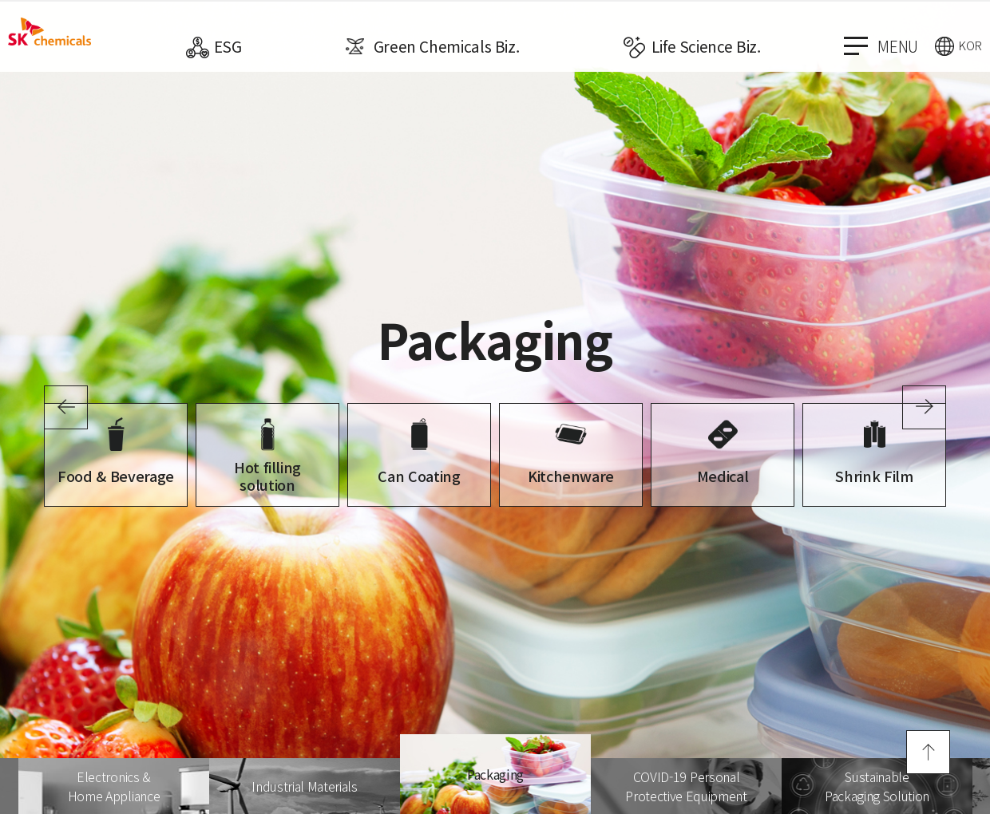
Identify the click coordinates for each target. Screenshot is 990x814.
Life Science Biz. (706, 46)
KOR (970, 45)
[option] (495, 407)
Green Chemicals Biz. (447, 46)
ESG (228, 46)
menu (881, 46)
